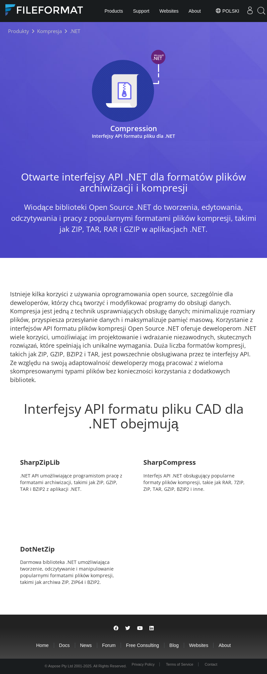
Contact (211, 664)
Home (42, 645)
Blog (174, 645)
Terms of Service (179, 664)
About (194, 11)
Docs (64, 645)
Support (141, 11)
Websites (168, 11)
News (86, 645)
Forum (109, 645)
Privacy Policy (143, 664)
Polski (227, 11)
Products (114, 11)
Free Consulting (142, 645)
